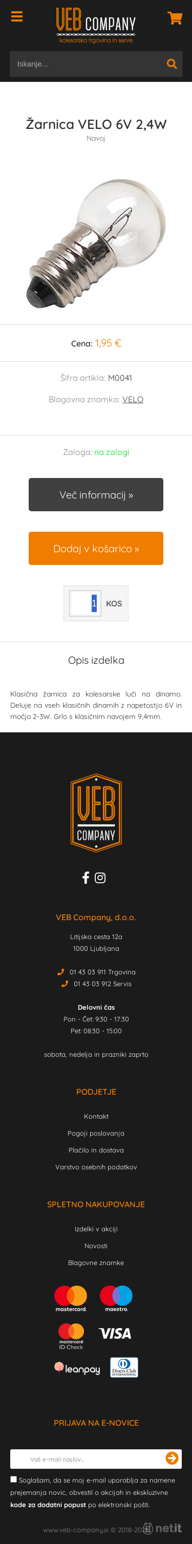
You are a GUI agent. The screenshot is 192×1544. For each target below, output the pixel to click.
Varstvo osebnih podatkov (96, 1167)
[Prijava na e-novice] (172, 1459)
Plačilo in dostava (96, 1150)
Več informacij (92, 494)
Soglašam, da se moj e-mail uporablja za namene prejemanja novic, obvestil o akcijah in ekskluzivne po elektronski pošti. (92, 1492)
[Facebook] (88, 880)
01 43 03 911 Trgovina (103, 972)
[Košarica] (172, 18)
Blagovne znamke (96, 1262)
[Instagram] (103, 880)
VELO (132, 399)
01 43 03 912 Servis (103, 984)
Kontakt (96, 1116)
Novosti (96, 1246)
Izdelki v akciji (96, 1229)
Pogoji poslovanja (96, 1133)
